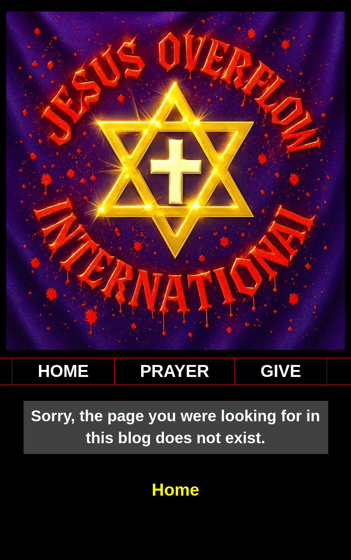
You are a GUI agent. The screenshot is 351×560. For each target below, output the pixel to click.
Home (175, 489)
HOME (63, 371)
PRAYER (174, 371)
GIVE (280, 371)
